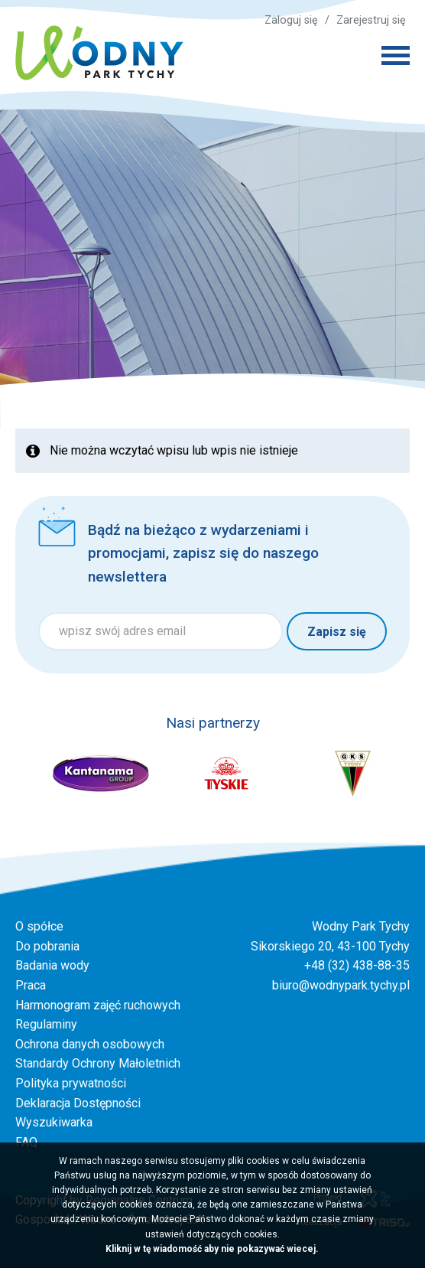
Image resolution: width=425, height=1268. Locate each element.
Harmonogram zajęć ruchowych (97, 1005)
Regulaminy (46, 1024)
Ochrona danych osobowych (89, 1044)
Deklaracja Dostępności (78, 1103)
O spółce (39, 926)
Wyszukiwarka (53, 1122)
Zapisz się (336, 631)
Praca (30, 985)
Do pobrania (47, 946)
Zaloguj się (291, 20)
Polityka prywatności (70, 1083)
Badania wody (52, 965)
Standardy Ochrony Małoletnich (97, 1063)
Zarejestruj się (371, 20)
